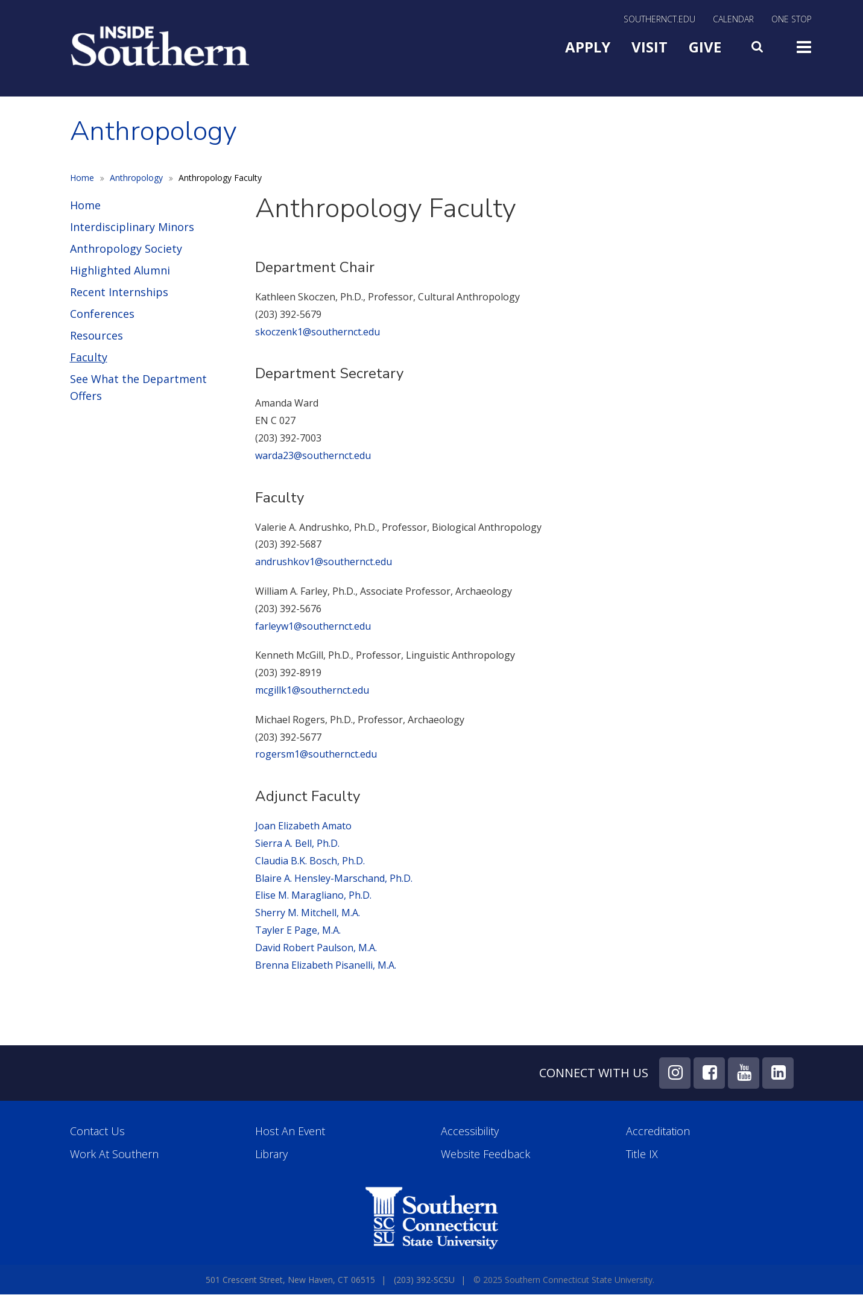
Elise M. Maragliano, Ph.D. (313, 895)
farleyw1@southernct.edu (313, 626)
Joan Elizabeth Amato (303, 825)
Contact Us (97, 1131)
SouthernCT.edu (659, 20)
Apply (587, 47)
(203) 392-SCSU (424, 1279)
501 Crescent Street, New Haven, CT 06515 (290, 1279)
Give (705, 47)
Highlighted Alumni (120, 270)
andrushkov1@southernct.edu (323, 561)
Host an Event (290, 1131)
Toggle (804, 46)
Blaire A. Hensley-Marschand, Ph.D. (334, 878)
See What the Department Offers (138, 387)
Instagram (675, 1073)
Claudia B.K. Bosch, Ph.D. (310, 860)
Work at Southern (114, 1154)
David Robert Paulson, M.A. (316, 947)
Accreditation (658, 1131)
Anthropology (136, 177)
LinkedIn (778, 1073)
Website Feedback (485, 1154)
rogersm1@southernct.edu (316, 754)
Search (759, 44)
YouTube (743, 1073)
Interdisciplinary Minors (132, 227)
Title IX (642, 1154)
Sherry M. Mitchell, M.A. (307, 912)
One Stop (791, 20)
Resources (96, 335)
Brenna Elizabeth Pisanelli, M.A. (325, 965)
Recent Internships (119, 292)
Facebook (709, 1073)
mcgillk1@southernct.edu (312, 690)
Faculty (88, 357)
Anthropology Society (126, 248)
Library (271, 1154)
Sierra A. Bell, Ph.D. (297, 843)
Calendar (733, 20)
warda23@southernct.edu (314, 455)
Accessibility (470, 1131)
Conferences (102, 313)
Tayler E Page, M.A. (298, 930)
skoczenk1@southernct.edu (317, 331)
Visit (649, 47)
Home (82, 177)
